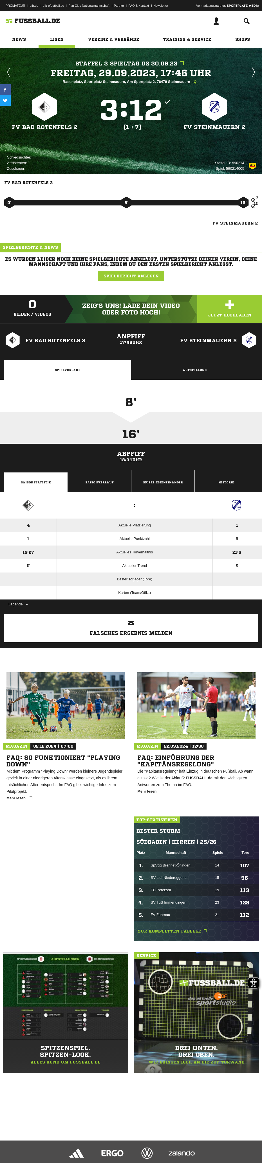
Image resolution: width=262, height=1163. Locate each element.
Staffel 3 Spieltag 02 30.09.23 (131, 64)
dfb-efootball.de (53, 5)
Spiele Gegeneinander (163, 482)
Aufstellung (195, 369)
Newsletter (160, 5)
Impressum (11, 1144)
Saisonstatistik (36, 482)
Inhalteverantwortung (134, 1144)
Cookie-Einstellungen (169, 1144)
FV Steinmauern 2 (214, 127)
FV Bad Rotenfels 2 (44, 127)
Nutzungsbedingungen (74, 1144)
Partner (119, 5)
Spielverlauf (67, 369)
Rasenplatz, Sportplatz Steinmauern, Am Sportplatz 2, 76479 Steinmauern (131, 82)
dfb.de (34, 5)
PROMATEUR (15, 5)
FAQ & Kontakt (139, 5)
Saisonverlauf (99, 482)
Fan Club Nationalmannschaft (89, 5)
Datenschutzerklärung (40, 1144)
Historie (226, 482)
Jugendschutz (105, 1144)
